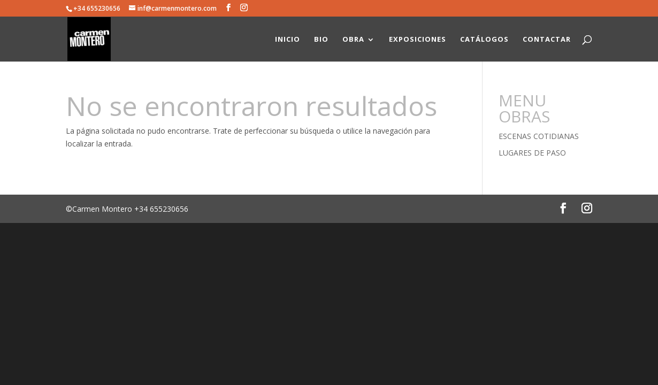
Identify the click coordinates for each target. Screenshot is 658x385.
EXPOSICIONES (417, 39)
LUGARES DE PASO (532, 153)
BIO (321, 39)
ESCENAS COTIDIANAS (539, 136)
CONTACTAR (547, 39)
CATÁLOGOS (484, 39)
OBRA (353, 39)
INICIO (287, 39)
